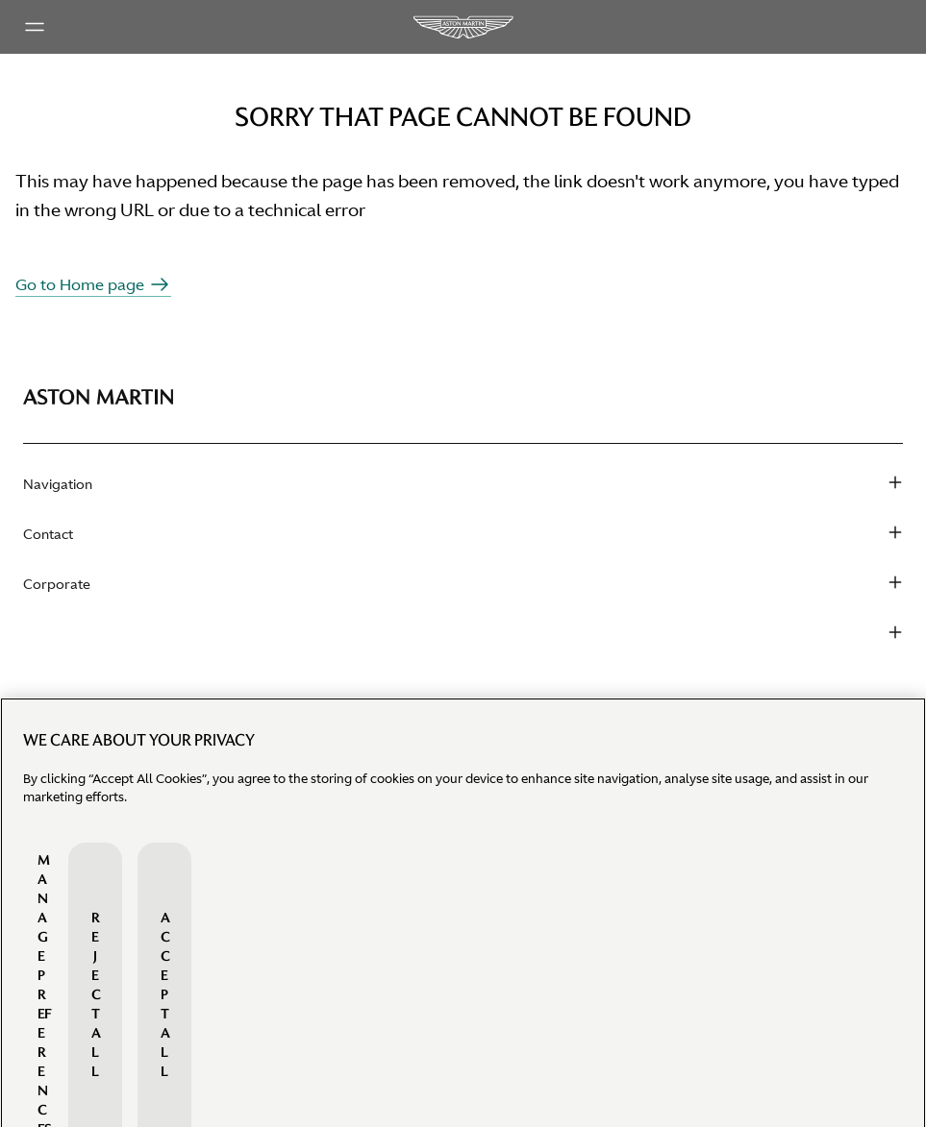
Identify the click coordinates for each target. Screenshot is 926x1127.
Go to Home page (93, 284)
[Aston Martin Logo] (463, 27)
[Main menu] (34, 26)
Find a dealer (64, 703)
